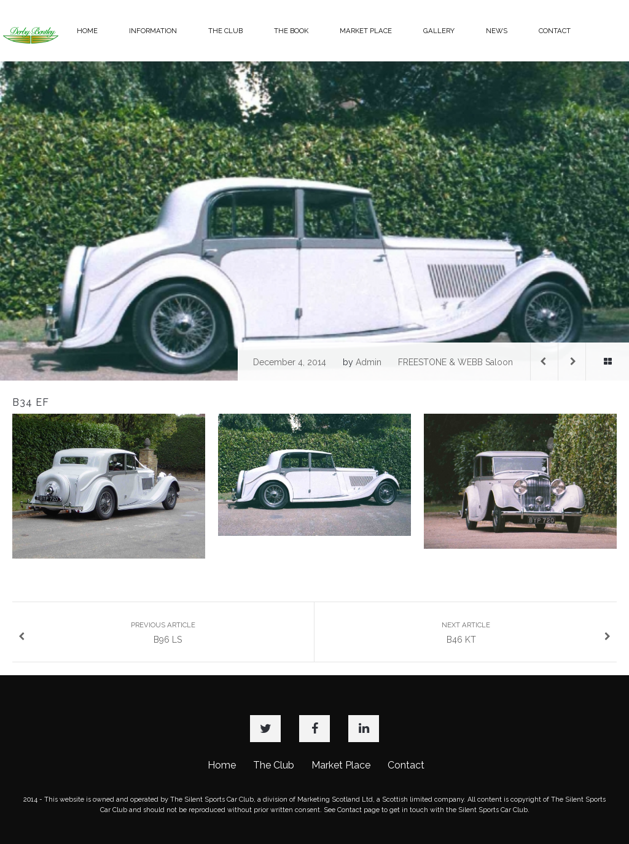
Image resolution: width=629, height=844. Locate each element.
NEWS (496, 30)
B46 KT (526, 633)
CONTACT (555, 30)
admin (368, 362)
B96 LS (106, 633)
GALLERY (439, 30)
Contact (406, 765)
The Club (273, 765)
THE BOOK (291, 30)
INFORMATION (153, 30)
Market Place (340, 765)
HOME (87, 30)
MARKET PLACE (366, 30)
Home (222, 765)
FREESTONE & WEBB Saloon (455, 362)
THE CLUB (225, 30)
